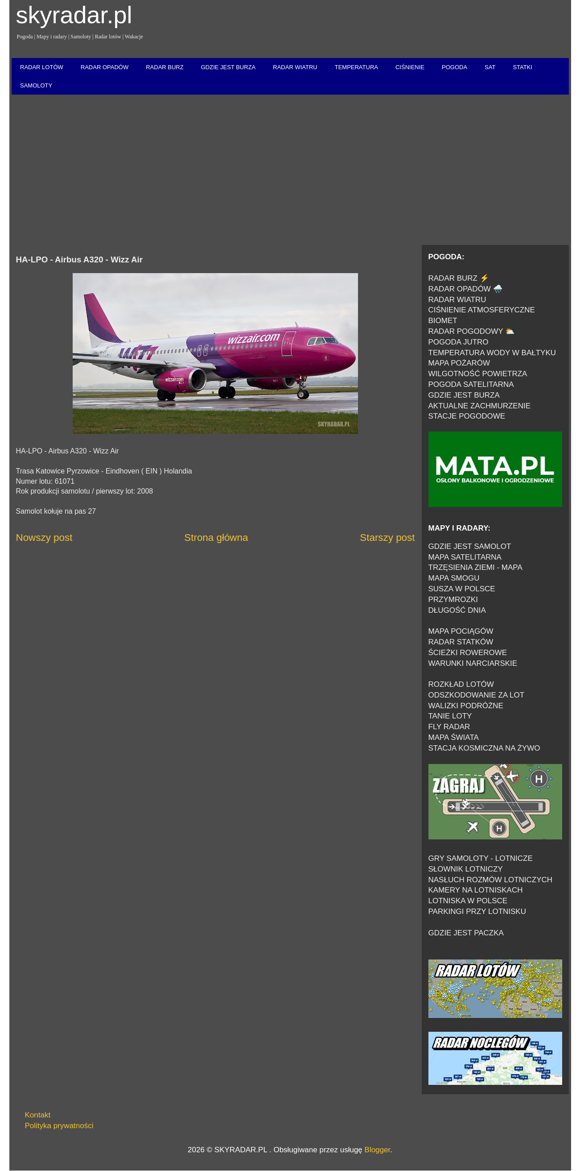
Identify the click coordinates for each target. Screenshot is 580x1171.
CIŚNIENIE (409, 67)
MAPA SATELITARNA (465, 557)
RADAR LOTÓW (41, 67)
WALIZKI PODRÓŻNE (465, 706)
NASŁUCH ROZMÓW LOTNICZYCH (490, 880)
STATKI (522, 67)
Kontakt (38, 1115)
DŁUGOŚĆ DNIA (457, 610)
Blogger (378, 1150)
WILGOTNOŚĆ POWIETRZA (477, 374)
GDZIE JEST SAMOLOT (469, 546)
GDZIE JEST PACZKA (466, 933)
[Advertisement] (290, 170)
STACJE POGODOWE (467, 416)
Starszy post (387, 537)
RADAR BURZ (165, 67)
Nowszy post (44, 537)
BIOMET (442, 320)
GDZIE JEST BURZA (228, 67)
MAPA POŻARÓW (459, 363)
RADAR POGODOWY (465, 331)
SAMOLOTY (36, 85)
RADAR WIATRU (295, 67)
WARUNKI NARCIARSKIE (473, 663)
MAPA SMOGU (454, 578)
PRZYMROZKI (453, 599)
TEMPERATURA (356, 67)
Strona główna (216, 537)
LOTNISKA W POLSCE (468, 901)
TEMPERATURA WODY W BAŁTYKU (492, 353)
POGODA (454, 67)
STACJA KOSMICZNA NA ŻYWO (484, 748)
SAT (490, 67)
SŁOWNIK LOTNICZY (465, 869)
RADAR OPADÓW (104, 67)
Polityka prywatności (59, 1125)
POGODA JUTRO (458, 342)
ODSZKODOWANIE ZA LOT (476, 695)
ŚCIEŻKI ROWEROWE (467, 652)
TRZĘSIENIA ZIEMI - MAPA (475, 567)
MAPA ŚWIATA (453, 737)
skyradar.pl (74, 14)
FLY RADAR (449, 727)
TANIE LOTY (450, 716)
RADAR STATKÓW (461, 642)
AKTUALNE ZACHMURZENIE (479, 406)
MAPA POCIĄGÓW (461, 631)
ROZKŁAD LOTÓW (461, 684)
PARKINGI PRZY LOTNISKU (477, 911)
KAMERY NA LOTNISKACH (475, 890)
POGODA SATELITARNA (471, 384)
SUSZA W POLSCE (461, 589)
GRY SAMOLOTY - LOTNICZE (480, 858)
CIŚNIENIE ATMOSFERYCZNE (481, 310)
